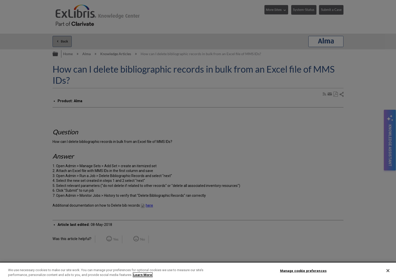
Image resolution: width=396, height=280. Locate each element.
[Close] (387, 270)
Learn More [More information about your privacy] (142, 275)
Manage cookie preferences (303, 271)
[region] (198, 271)
